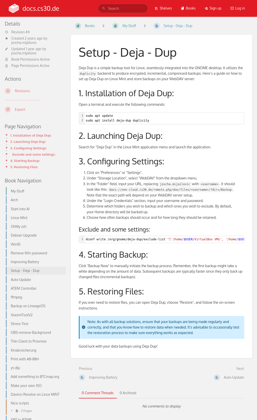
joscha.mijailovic (24, 42)
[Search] (103, 8)
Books (188, 8)
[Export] (34, 109)
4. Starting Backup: (25, 160)
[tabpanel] (161, 406)
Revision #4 (17, 32)
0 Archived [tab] (128, 393)
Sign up (213, 8)
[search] (123, 8)
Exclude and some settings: (33, 154)
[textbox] (164, 118)
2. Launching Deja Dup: (28, 141)
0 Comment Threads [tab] (98, 393)
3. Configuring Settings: (28, 148)
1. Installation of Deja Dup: (30, 135)
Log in (237, 8)
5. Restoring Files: (24, 167)
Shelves (163, 8)
